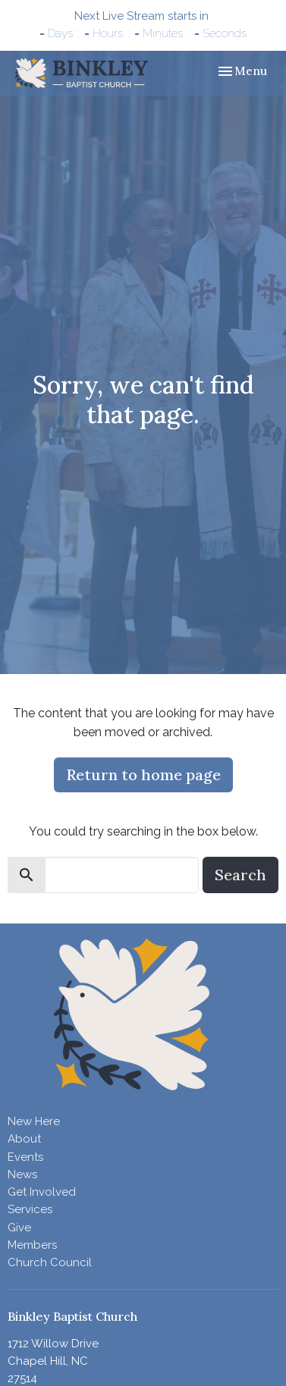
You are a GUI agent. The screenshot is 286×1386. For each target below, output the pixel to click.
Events (25, 1157)
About (24, 1139)
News (22, 1174)
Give (19, 1227)
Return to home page (143, 774)
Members (32, 1245)
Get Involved (42, 1192)
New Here (34, 1121)
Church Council (50, 1262)
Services (30, 1209)
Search (240, 874)
